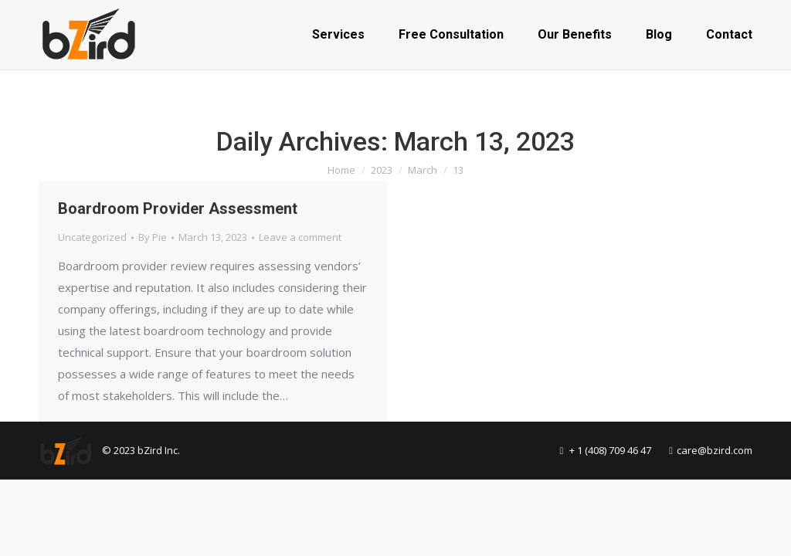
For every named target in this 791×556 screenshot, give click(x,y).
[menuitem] (338, 35)
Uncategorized (92, 237)
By (152, 237)
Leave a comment (300, 237)
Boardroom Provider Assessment (177, 208)
